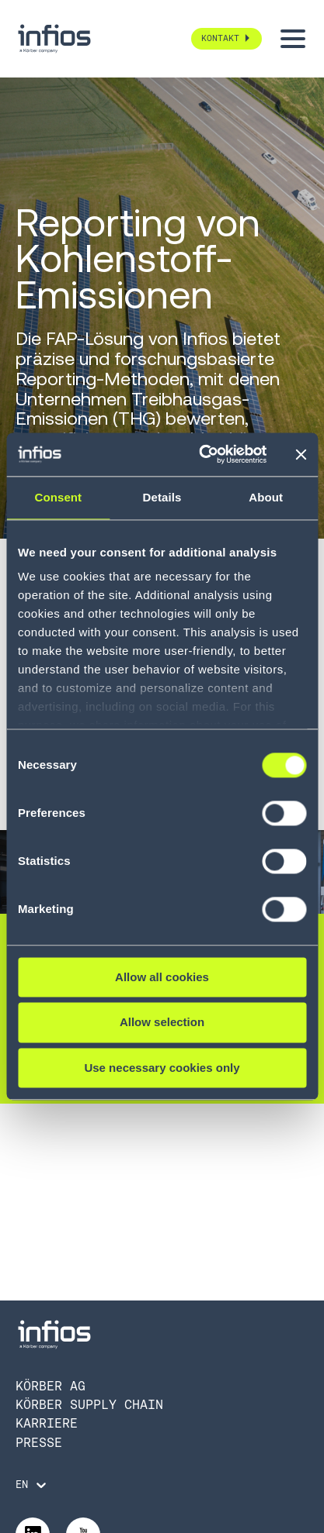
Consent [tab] (58, 497)
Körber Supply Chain (89, 1404)
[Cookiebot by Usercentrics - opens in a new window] (202, 454)
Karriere (47, 1423)
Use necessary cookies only (161, 1067)
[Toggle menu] (292, 38)
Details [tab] (162, 497)
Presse (39, 1442)
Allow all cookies (162, 977)
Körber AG (50, 1386)
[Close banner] (300, 454)
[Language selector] (32, 1485)
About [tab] (266, 497)
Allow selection (162, 1022)
